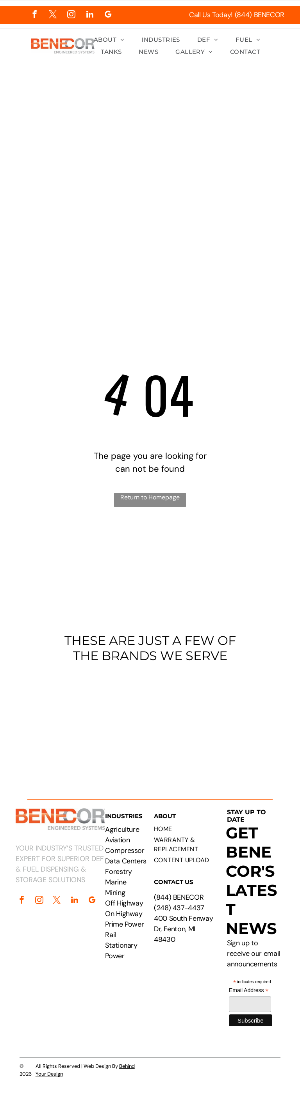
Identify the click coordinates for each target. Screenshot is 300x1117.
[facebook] (35, 15)
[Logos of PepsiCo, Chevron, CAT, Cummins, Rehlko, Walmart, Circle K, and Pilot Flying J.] (150, 718)
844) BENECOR (180, 897)
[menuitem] (109, 40)
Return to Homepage (150, 497)
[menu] (283, 133)
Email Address (249, 990)
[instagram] (71, 15)
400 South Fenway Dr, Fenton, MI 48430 (183, 929)
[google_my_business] (108, 15)
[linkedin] (90, 15)
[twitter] (53, 15)
